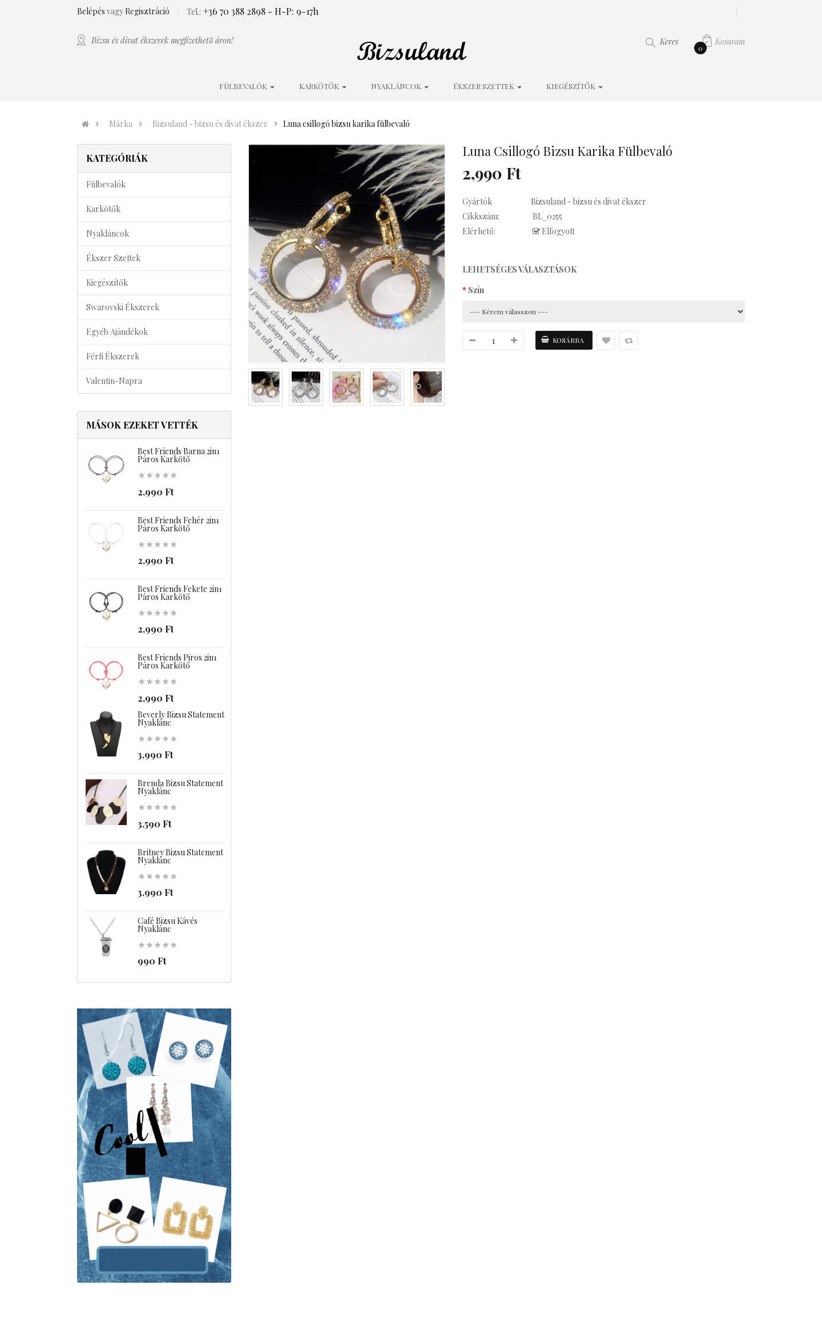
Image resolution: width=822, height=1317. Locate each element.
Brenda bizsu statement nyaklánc (180, 787)
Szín (476, 290)
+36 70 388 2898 (233, 11)
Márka (120, 124)
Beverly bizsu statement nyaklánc (181, 718)
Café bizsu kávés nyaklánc (168, 924)
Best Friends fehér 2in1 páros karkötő (178, 524)
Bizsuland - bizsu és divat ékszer (210, 124)
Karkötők (103, 208)
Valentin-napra (114, 380)
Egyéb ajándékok (117, 331)
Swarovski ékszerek (122, 307)
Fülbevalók (106, 184)
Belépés (92, 11)
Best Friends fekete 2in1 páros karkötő (180, 592)
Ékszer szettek (113, 258)
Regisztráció (147, 11)
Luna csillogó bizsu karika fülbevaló (346, 124)
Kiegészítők (107, 282)
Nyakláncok (107, 233)
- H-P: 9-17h (292, 11)
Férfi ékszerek (112, 356)
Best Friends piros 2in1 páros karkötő (177, 661)
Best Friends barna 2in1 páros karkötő (179, 455)
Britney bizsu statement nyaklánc (180, 856)
